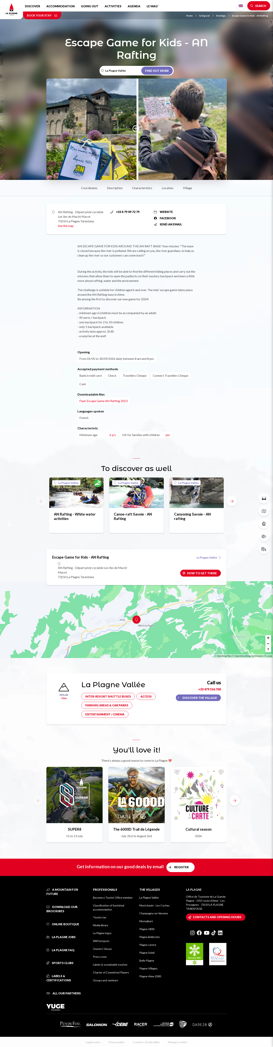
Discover (32, 6)
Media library (100, 925)
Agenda (134, 6)
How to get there (202, 573)
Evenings (222, 15)
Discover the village (200, 697)
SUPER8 (74, 829)
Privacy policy (117, 1042)
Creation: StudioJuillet (146, 1042)
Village (187, 188)
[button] (231, 501)
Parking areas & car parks (106, 705)
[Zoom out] (268, 643)
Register (181, 867)
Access (146, 696)
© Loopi (268, 656)
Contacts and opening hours (217, 917)
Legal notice (93, 1042)
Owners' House (102, 948)
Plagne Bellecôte (149, 937)
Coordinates (89, 188)
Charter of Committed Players (111, 972)
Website (163, 212)
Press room (100, 956)
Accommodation (60, 6)
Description (115, 188)
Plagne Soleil (147, 952)
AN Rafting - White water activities (75, 516)
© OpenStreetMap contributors (247, 656)
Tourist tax (99, 917)
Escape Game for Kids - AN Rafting (250, 15)
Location (167, 188)
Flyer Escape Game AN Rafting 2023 (103, 401)
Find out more (157, 70)
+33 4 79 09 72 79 (125, 212)
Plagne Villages (148, 968)
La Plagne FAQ (60, 950)
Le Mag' (152, 6)
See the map (66, 226)
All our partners (63, 993)
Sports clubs (59, 963)
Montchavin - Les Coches (154, 905)
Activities (113, 6)
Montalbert (146, 921)
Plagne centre (147, 944)
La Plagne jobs (61, 937)
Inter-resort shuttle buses (108, 696)
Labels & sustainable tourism (110, 964)
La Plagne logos (102, 933)
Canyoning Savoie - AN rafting (192, 516)
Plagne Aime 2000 (150, 976)
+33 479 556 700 (209, 689)
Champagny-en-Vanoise (153, 913)
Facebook (165, 218)
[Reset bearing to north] (268, 649)
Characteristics (142, 188)
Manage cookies (177, 1042)
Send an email (168, 224)
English (241, 5)
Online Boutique (62, 924)
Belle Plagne (146, 960)
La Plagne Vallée (66, 482)
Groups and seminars (105, 980)
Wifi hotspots (101, 941)
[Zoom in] (268, 638)
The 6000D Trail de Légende (136, 829)
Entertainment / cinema (104, 714)
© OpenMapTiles (223, 656)
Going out (89, 6)
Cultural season (198, 829)
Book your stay (42, 15)
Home (191, 15)
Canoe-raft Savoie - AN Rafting (133, 516)
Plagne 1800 (146, 929)
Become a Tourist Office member (113, 897)
